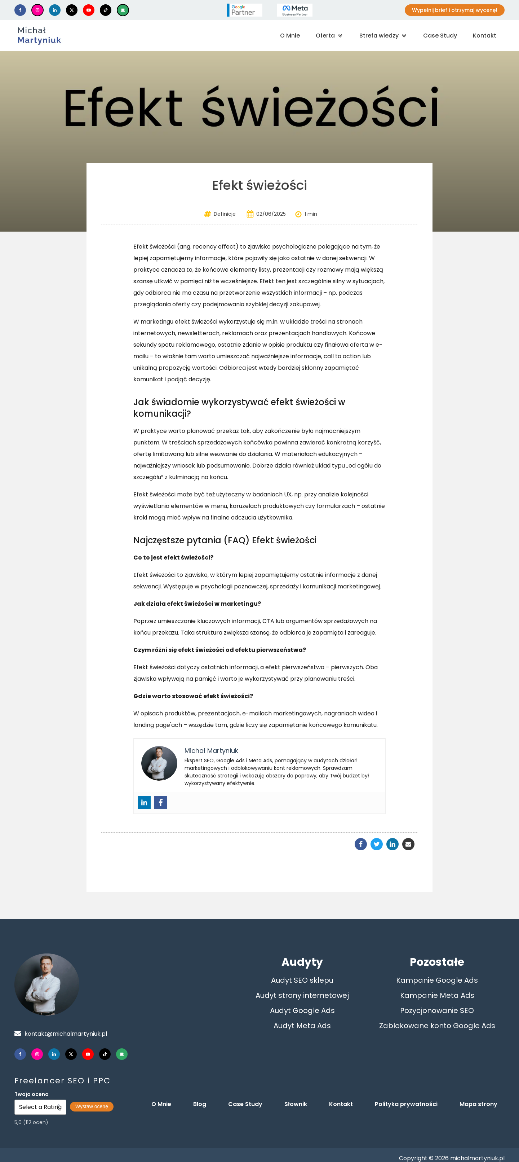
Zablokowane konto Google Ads (437, 1026)
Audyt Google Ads (302, 1010)
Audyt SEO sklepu (302, 980)
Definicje (225, 214)
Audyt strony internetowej (302, 995)
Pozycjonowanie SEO (437, 1010)
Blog (199, 1104)
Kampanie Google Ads (437, 980)
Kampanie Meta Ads (437, 995)
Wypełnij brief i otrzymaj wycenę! (454, 10)
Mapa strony (478, 1104)
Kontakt (484, 35)
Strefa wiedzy (383, 35)
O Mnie (290, 35)
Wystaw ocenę (91, 1106)
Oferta (329, 35)
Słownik (295, 1104)
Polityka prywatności (406, 1104)
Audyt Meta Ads (302, 1026)
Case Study (440, 35)
